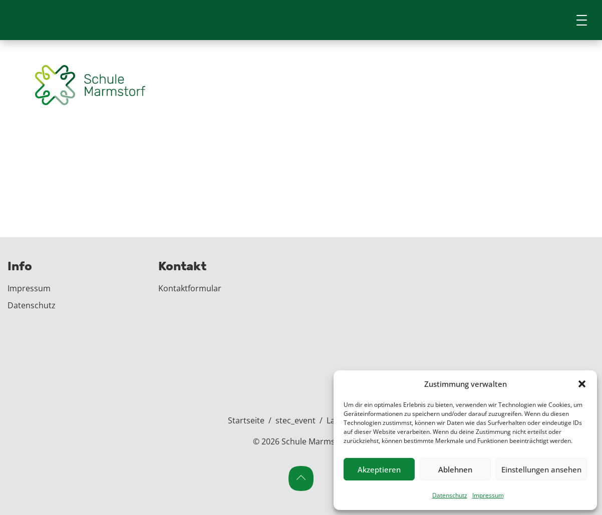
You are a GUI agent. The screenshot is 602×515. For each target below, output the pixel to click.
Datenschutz (449, 495)
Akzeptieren (379, 469)
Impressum (488, 495)
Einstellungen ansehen (541, 469)
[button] (582, 384)
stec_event (295, 420)
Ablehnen (455, 469)
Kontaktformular (189, 288)
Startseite (246, 420)
